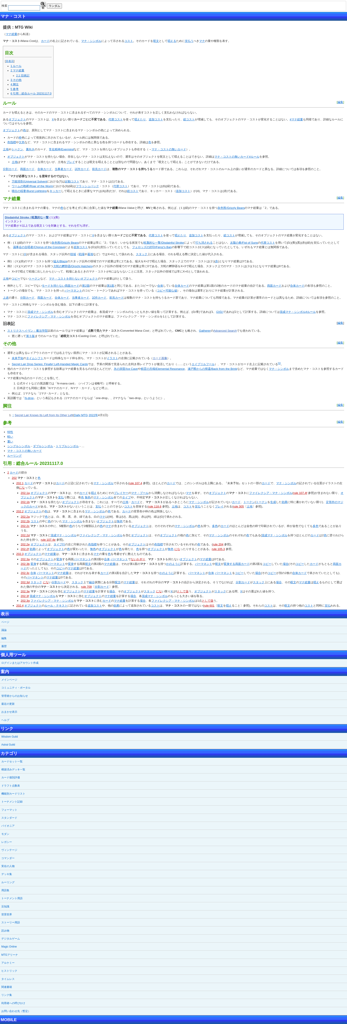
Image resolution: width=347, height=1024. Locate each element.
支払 (61, 497)
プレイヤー (121, 493)
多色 (215, 526)
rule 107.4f (300, 493)
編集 (340, 102)
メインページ (9, 679)
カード (45, 41)
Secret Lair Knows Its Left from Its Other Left (44, 415)
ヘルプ (5, 720)
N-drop (29, 398)
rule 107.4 (135, 483)
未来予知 (17, 358)
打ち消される (204, 242)
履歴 (4, 646)
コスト (128, 41)
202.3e (25, 591)
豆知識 (5, 906)
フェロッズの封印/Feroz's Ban (152, 247)
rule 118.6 (154, 506)
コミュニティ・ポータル (16, 687)
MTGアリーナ (9, 954)
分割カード (10, 169)
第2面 (85, 285)
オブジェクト (17, 119)
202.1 (19, 483)
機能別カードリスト (13, 793)
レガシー (6, 842)
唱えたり (140, 119)
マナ (202, 41)
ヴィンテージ (9, 850)
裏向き (30, 149)
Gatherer (205, 330)
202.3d (25, 582)
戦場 (82, 254)
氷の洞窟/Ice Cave (126, 368)
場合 (286, 564)
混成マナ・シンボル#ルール (298, 311)
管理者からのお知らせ (14, 695)
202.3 (19, 554)
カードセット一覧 (12, 761)
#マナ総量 (296, 119)
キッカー (55, 191)
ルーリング (14, 455)
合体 (160, 285)
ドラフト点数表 (10, 785)
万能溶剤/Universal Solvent (29, 181)
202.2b (25, 521)
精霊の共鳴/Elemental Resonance (163, 368)
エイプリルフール (203, 364)
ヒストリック (9, 970)
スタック (141, 254)
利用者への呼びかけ (13, 1003)
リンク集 (6, 995)
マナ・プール (139, 493)
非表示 (10, 61)
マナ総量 (11, 34)
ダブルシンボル (43, 446)
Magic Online (9, 946)
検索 (43, 4)
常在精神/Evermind (61, 149)
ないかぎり (138, 559)
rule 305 (238, 506)
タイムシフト (34, 358)
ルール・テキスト (55, 605)
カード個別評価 (10, 777)
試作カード (82, 169)
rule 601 (209, 605)
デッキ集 (6, 874)
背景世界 (6, 914)
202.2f (25, 549)
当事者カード (63, 169)
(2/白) (219, 311)
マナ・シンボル (91, 41)
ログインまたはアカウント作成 (20, 662)
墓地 (90, 254)
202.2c (25, 526)
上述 (6, 297)
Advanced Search (225, 330)
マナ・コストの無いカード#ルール (236, 156)
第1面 (110, 285)
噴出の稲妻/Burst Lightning (29, 191)
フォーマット (9, 809)
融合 (92, 582)
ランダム (54, 6)
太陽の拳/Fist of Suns (244, 242)
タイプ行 (59, 544)
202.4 (19, 605)
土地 (6, 149)
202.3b (25, 564)
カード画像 (160, 358)
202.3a (25, 559)
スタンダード (9, 817)
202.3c (25, 573)
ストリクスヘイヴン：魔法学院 (27, 330)
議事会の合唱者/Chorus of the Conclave (39, 247)
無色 (88, 497)
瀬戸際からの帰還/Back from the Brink (212, 368)
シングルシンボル (18, 446)
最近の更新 (8, 703)
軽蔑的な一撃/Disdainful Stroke (163, 242)
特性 (10, 432)
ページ (5, 622)
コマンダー (8, 858)
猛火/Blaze (60, 261)
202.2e (25, 544)
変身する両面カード (237, 564)
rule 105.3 (218, 549)
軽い (10, 436)
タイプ (126, 497)
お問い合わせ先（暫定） (16, 1011)
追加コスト (156, 119)
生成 (273, 502)
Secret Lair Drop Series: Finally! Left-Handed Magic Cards (50, 364)
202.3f (25, 596)
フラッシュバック (87, 186)
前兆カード (99, 169)
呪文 (156, 41)
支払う (189, 41)
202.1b (25, 502)
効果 (284, 502)
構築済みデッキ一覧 (13, 769)
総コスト (189, 119)
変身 (59, 559)
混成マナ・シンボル (40, 311)
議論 (4, 630)
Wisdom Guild (9, 736)
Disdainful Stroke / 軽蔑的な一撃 (27, 217)
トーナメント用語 (12, 898)
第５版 (30, 336)
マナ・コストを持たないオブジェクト (73, 278)
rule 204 (218, 544)
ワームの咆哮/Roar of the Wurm (32, 186)
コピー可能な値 (167, 290)
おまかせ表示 (9, 711)
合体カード (44, 169)
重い (10, 441)
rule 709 (86, 586)
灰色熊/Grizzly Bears (231, 207)
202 (14, 478)
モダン (5, 834)
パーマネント (73, 290)
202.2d (25, 535)
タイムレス (8, 979)
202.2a (25, 516)
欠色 (22, 142)
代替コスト (115, 119)
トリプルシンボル (67, 446)
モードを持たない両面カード (60, 285)
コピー (16, 278)
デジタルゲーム (10, 938)
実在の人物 (8, 866)
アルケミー (8, 962)
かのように (173, 564)
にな (22, 487)
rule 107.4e (48, 539)
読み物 (5, 930)
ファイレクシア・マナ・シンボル (49, 316)
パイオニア (8, 825)
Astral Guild (8, 744)
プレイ (70, 162)
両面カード (27, 169)
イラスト (112, 358)
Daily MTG (81, 415)
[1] (279, 363)
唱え (94, 493)
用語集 (5, 890)
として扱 (183, 591)
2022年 (93, 415)
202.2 (19, 511)
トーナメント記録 (12, 801)
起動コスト (72, 181)
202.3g (25, 600)
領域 (73, 254)
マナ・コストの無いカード (169, 149)
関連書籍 (6, 987)
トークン (17, 149)
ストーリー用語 (10, 922)
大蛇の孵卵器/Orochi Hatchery (73, 266)
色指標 (11, 142)
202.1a (25, 493)
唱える (172, 41)
